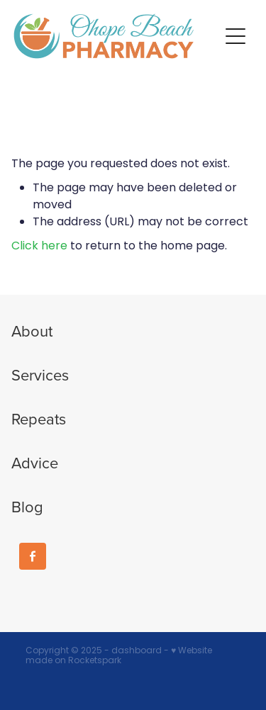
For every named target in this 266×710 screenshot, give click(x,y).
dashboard (136, 651)
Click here (39, 246)
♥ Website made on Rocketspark (119, 656)
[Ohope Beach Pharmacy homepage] (116, 36)
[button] (235, 36)
